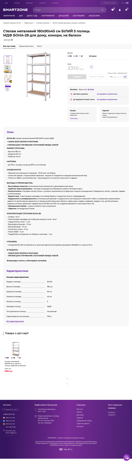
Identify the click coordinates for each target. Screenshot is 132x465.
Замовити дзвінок (110, 3)
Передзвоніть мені (10, 409)
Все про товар (9, 46)
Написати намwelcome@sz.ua (9, 432)
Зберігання (9, 16)
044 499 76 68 (10, 427)
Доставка (29, 3)
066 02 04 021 (10, 418)
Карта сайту (9, 435)
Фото (39, 46)
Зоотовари (78, 16)
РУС (123, 3)
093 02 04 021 (10, 424)
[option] (8, 59)
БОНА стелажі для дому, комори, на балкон (69, 23)
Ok (125, 77)
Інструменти (47, 16)
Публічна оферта (83, 424)
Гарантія (42, 3)
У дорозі (77, 77)
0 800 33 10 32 (9, 414)
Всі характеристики (15, 321)
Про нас (80, 409)
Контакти (55, 3)
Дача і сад (32, 16)
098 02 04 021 (10, 421)
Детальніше (74, 118)
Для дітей (64, 16)
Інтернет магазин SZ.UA (12, 23)
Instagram (111, 415)
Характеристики (26, 46)
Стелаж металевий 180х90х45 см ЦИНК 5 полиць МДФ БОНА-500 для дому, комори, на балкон (15, 364)
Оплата (17, 3)
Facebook (111, 412)
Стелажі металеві (42, 23)
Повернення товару (84, 421)
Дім (21, 16)
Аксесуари (94, 16)
